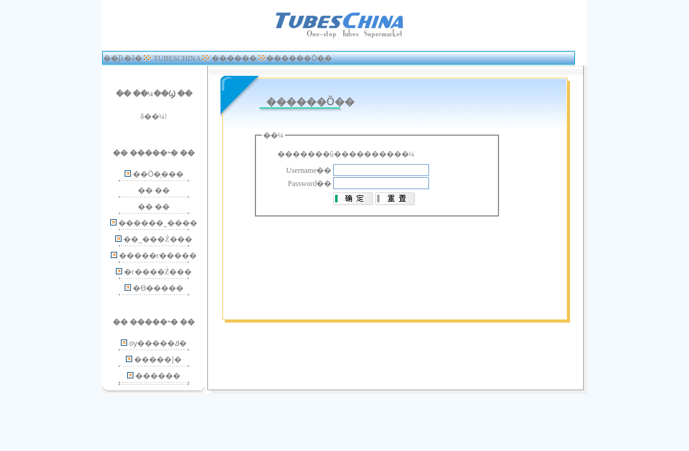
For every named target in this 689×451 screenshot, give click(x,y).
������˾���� (157, 223)
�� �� (154, 190)
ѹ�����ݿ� (158, 343)
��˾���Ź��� (157, 239)
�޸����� (157, 375)
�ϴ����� (158, 288)
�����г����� (158, 255)
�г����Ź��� (158, 271)
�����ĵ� (157, 359)
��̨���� (234, 58)
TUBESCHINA (176, 58)
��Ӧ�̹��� (158, 174)
